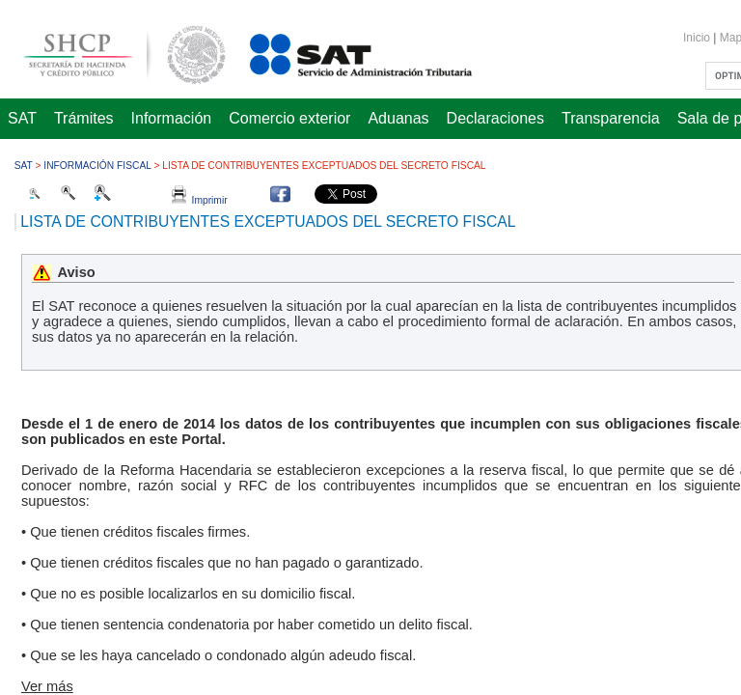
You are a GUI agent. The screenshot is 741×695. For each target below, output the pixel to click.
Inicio (696, 37)
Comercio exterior (289, 118)
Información (171, 118)
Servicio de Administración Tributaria (340, 51)
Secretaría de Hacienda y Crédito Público (110, 51)
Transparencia (611, 118)
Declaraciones (495, 118)
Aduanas (398, 118)
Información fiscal (97, 165)
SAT (22, 118)
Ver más (47, 686)
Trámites (84, 118)
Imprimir (200, 200)
